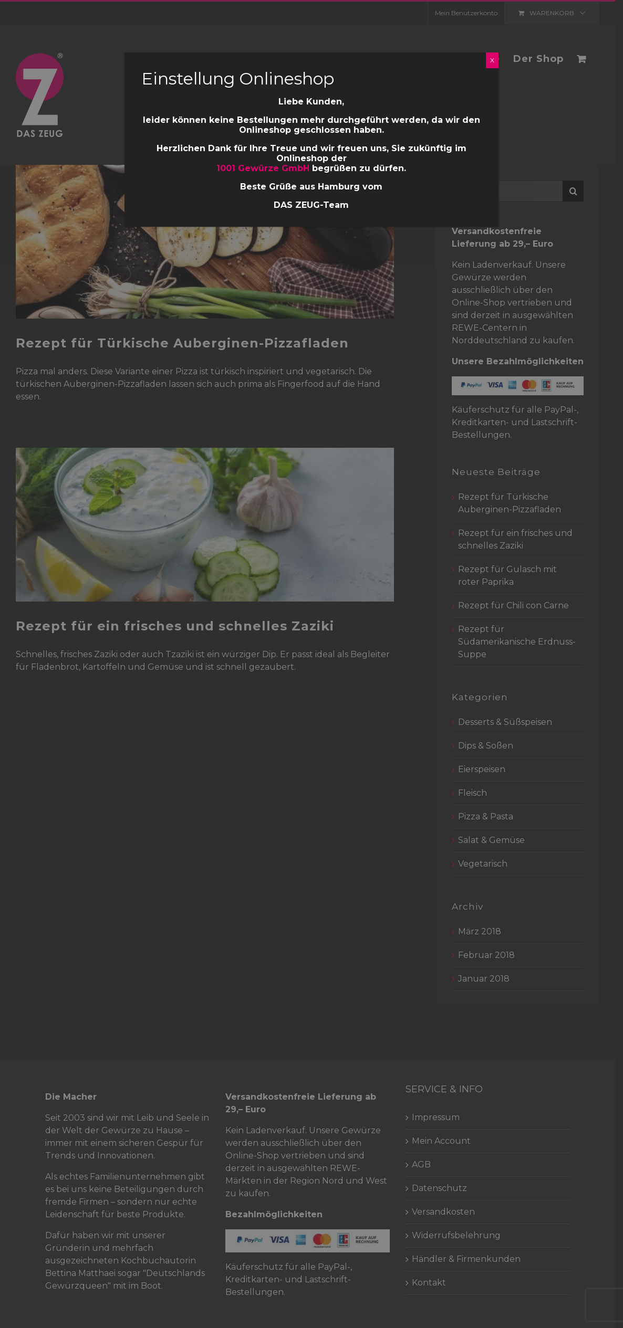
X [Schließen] (492, 60)
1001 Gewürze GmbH (263, 168)
